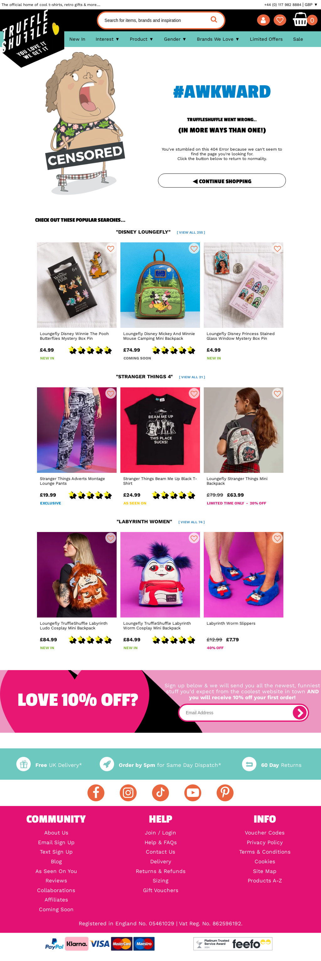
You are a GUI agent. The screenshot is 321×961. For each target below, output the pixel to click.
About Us (56, 833)
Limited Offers (266, 39)
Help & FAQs (161, 842)
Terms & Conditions (265, 852)
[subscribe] (300, 713)
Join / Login (160, 833)
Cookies (265, 862)
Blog (56, 862)
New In (77, 39)
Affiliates (56, 900)
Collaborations (56, 890)
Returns (272, 765)
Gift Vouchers (160, 890)
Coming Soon (56, 909)
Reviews (56, 881)
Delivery (160, 862)
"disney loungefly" (160, 232)
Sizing (160, 881)
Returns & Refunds (161, 871)
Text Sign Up (56, 852)
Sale (298, 39)
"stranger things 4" (160, 377)
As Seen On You (56, 871)
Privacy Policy (265, 842)
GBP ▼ (311, 5)
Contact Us (160, 852)
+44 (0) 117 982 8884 (282, 5)
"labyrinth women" (161, 521)
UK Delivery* (49, 765)
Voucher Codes (265, 833)
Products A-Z (265, 881)
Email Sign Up (56, 842)
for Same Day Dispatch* (160, 765)
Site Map (264, 871)
